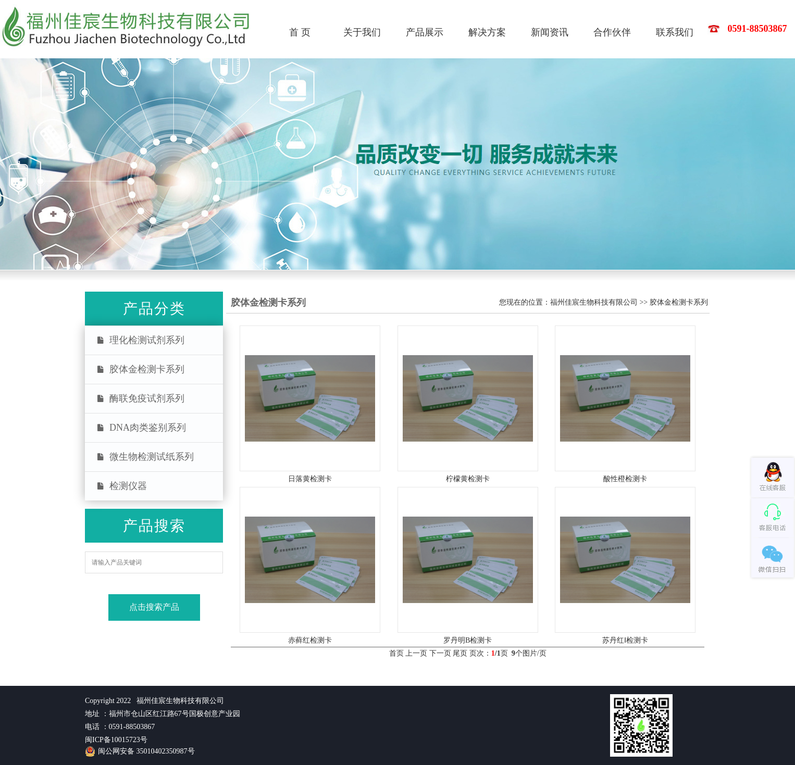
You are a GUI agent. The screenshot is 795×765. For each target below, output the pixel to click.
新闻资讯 (549, 32)
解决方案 (487, 32)
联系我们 (674, 32)
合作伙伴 (612, 32)
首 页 (299, 32)
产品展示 (424, 32)
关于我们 (362, 32)
